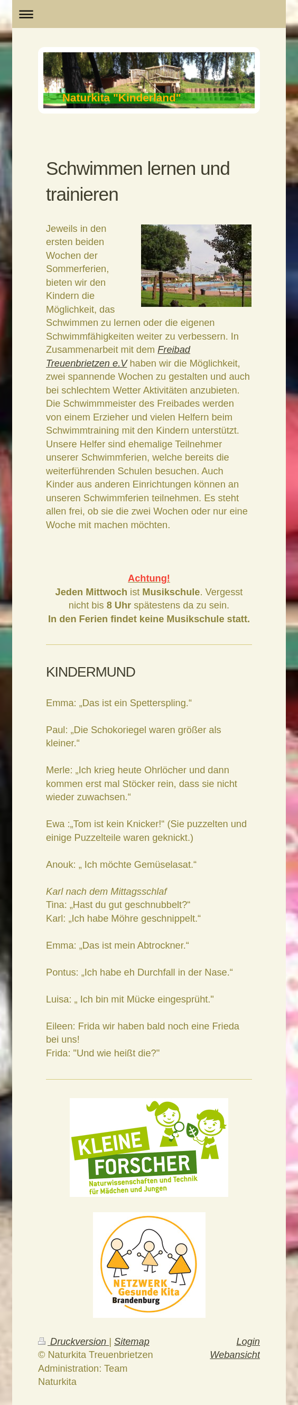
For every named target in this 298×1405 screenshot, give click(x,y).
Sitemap (132, 1341)
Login (248, 1341)
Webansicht (235, 1355)
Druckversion (73, 1341)
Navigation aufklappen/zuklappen (149, 14)
